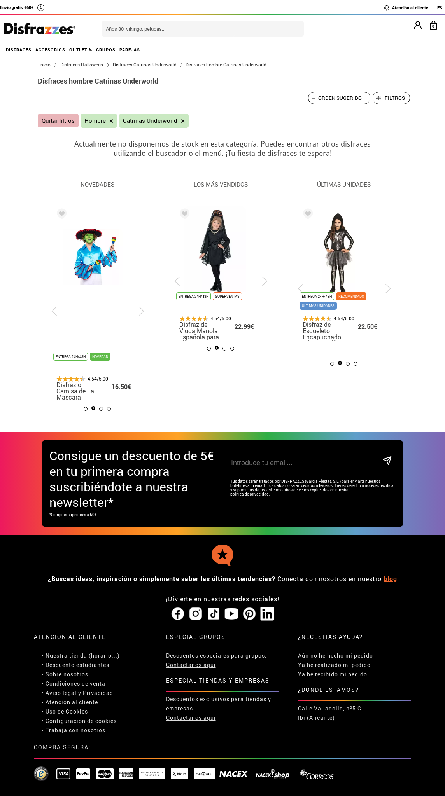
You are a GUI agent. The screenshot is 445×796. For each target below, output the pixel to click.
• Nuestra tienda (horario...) (81, 655)
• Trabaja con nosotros (73, 730)
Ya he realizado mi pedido (334, 665)
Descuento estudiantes (77, 665)
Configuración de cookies (81, 720)
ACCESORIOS (50, 49)
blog (390, 578)
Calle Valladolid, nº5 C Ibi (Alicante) (329, 713)
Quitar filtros (58, 121)
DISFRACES (19, 49)
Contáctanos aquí (191, 665)
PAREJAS (129, 49)
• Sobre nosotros (65, 674)
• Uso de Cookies (65, 711)
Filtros (395, 97)
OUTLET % (80, 49)
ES (439, 7)
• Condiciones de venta (73, 683)
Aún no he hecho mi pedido (335, 655)
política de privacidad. (250, 494)
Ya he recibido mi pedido (332, 674)
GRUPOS (106, 49)
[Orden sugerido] (339, 98)
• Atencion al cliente (70, 702)
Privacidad (98, 692)
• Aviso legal (59, 692)
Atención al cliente (406, 8)
